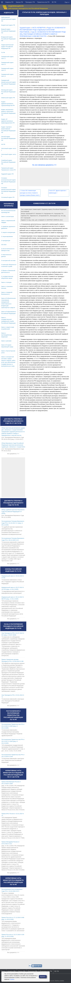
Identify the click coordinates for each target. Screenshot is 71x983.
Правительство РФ (43, 2)
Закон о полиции (6, 282)
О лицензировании (7, 236)
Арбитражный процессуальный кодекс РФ (8, 19)
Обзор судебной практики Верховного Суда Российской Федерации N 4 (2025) (13, 511)
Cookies (12, 979)
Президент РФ (30, 2)
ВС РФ (54, 2)
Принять (43, 976)
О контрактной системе (8, 260)
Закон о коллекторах (7, 216)
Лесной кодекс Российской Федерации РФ (8, 138)
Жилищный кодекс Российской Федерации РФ (8, 91)
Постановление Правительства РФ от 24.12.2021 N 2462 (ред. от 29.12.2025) (12, 726)
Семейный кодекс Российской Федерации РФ (8, 162)
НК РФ (3, 144)
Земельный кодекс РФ (8, 97)
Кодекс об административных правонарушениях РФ (7, 121)
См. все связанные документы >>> (44, 165)
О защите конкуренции (8, 232)
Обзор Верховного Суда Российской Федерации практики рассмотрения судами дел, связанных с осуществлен (13, 445)
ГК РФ (3, 52)
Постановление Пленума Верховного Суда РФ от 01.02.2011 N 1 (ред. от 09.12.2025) (12, 523)
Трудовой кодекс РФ (7, 174)
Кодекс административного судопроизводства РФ (8, 103)
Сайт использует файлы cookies (54, 980)
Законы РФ (19, 2)
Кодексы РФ (9, 2)
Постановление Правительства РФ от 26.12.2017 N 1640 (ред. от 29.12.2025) (12, 741)
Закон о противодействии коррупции (6, 335)
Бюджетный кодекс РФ (8, 25)
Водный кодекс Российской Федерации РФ (8, 31)
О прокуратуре (5, 240)
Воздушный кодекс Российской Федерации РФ (8, 38)
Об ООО (3, 244)
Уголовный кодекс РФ (7, 197)
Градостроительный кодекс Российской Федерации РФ (7, 46)
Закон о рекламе (6, 341)
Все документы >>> (13, 453)
